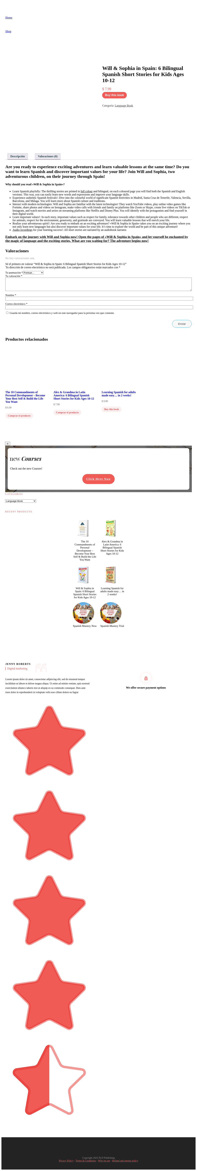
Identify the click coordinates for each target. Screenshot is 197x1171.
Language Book (124, 105)
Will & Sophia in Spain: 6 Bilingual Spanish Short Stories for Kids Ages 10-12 (84, 593)
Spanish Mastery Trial (112, 626)
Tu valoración (13, 276)
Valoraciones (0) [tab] (48, 156)
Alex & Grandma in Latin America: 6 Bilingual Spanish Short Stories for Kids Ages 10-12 (112, 547)
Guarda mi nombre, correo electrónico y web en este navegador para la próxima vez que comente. (62, 313)
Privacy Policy (66, 1160)
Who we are (104, 1160)
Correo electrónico (16, 303)
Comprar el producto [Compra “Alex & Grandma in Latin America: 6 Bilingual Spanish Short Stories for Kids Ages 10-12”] (67, 412)
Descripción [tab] (17, 156)
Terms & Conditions (86, 1160)
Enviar (182, 323)
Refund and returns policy (125, 1160)
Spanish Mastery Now (85, 626)
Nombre (10, 295)
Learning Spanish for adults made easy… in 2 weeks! (112, 591)
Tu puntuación (14, 272)
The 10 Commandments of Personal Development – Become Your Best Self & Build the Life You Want (84, 550)
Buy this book (114, 95)
